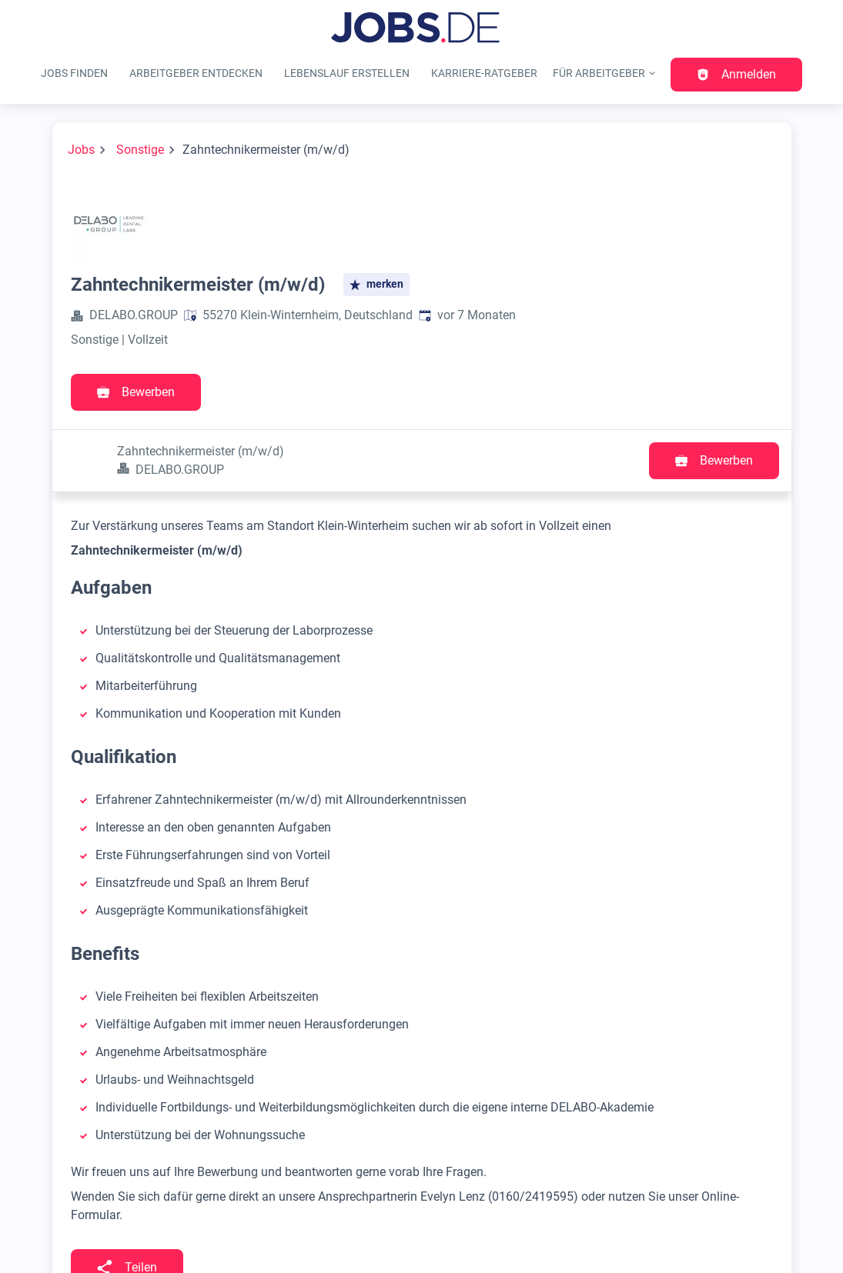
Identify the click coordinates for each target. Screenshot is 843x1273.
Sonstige (140, 149)
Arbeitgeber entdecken (196, 73)
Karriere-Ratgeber (484, 73)
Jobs (81, 149)
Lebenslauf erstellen (347, 73)
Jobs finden (74, 73)
